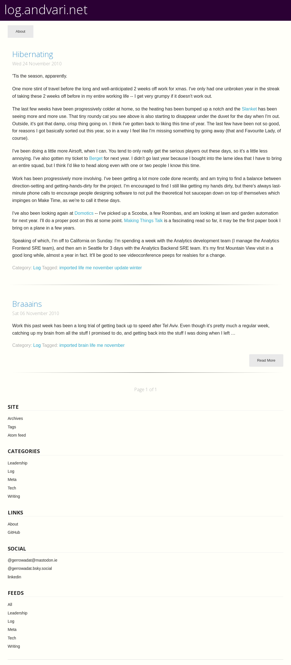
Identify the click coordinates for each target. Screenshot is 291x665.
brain (84, 345)
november (104, 267)
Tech (12, 488)
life (82, 267)
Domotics (83, 213)
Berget (96, 158)
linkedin (14, 577)
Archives (15, 418)
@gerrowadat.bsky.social (30, 568)
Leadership (17, 463)
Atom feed (17, 435)
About (20, 31)
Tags (12, 427)
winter (136, 267)
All (10, 604)
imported (68, 267)
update (122, 267)
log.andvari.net (46, 9)
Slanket (249, 109)
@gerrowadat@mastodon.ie (32, 560)
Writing (14, 496)
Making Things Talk (143, 220)
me (89, 267)
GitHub (14, 532)
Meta (12, 479)
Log (37, 267)
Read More (266, 360)
